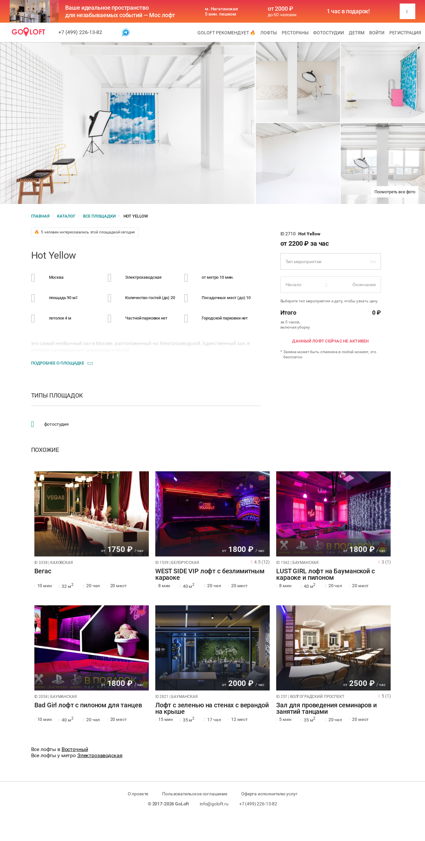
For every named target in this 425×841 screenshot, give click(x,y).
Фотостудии (328, 32)
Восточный (75, 749)
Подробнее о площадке (57, 363)
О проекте (138, 793)
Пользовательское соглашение (194, 793)
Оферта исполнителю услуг (269, 793)
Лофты (268, 32)
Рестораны (295, 32)
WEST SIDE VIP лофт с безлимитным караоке (210, 574)
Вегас (42, 571)
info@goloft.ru (214, 803)
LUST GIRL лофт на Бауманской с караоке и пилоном (325, 574)
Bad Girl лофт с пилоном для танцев (88, 705)
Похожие (45, 450)
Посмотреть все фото (394, 191)
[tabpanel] (91, 513)
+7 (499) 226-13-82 (80, 32)
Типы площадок (57, 395)
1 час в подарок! (348, 11)
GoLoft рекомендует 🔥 (226, 32)
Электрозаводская (100, 755)
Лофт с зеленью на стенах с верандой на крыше (212, 708)
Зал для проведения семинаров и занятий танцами (326, 708)
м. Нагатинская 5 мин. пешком (221, 11)
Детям (356, 32)
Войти (376, 32)
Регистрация (405, 32)
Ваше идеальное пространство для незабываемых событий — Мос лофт (120, 11)
